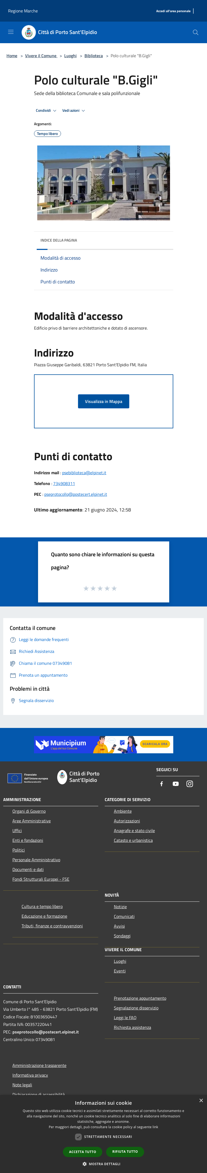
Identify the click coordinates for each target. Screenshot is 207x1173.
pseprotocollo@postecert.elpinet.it (75, 494)
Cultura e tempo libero (42, 906)
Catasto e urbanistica (133, 840)
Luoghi (70, 55)
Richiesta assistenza (132, 1027)
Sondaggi (122, 936)
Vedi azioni (74, 110)
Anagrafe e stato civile (134, 830)
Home (11, 55)
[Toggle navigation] (11, 32)
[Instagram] (189, 784)
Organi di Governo (29, 811)
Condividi (47, 110)
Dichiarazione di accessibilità (38, 1094)
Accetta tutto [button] (82, 1152)
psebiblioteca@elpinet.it (84, 472)
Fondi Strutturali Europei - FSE (40, 879)
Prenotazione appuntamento (140, 998)
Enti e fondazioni (27, 840)
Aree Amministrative (31, 821)
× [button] (201, 1101)
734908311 (64, 483)
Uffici (17, 830)
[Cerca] (195, 32)
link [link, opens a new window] (155, 1127)
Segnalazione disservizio (136, 1008)
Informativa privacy (30, 1075)
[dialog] (103, 1134)
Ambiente (123, 811)
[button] (104, 1164)
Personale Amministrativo (36, 859)
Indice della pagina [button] (58, 240)
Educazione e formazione (44, 916)
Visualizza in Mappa (103, 401)
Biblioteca (93, 55)
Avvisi (119, 926)
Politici (18, 850)
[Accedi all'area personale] (173, 11)
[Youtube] (175, 784)
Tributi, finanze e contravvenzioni (52, 926)
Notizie (120, 906)
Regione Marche (23, 11)
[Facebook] (161, 784)
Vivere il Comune (41, 55)
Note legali (22, 1085)
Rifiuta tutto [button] (125, 1151)
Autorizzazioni (127, 821)
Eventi (120, 971)
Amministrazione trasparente (39, 1065)
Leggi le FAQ (125, 1017)
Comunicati (124, 916)
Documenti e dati (28, 869)
